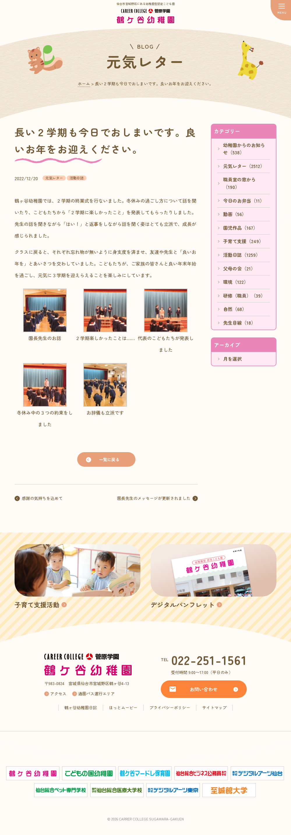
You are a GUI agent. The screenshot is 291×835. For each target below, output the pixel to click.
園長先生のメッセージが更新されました (154, 498)
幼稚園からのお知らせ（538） (244, 148)
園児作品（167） (240, 227)
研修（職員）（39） (244, 295)
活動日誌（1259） (241, 254)
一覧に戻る (109, 459)
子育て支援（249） (243, 241)
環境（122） (235, 281)
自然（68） (235, 308)
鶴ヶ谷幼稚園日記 (80, 707)
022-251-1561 (209, 659)
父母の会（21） (239, 268)
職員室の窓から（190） (239, 183)
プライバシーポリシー (169, 707)
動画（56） (234, 213)
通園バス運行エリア (96, 693)
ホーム (84, 83)
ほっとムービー (123, 707)
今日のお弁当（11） (243, 200)
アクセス (58, 693)
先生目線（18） (239, 322)
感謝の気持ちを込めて (42, 498)
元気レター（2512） (244, 165)
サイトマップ (214, 707)
